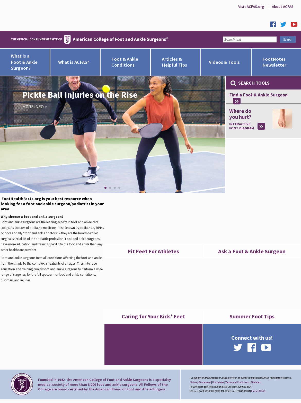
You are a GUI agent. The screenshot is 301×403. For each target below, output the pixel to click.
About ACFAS (282, 6)
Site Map (255, 382)
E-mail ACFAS (258, 391)
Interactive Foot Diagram (241, 126)
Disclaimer (218, 382)
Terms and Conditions (237, 382)
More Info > (34, 107)
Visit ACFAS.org (251, 6)
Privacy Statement (200, 382)
